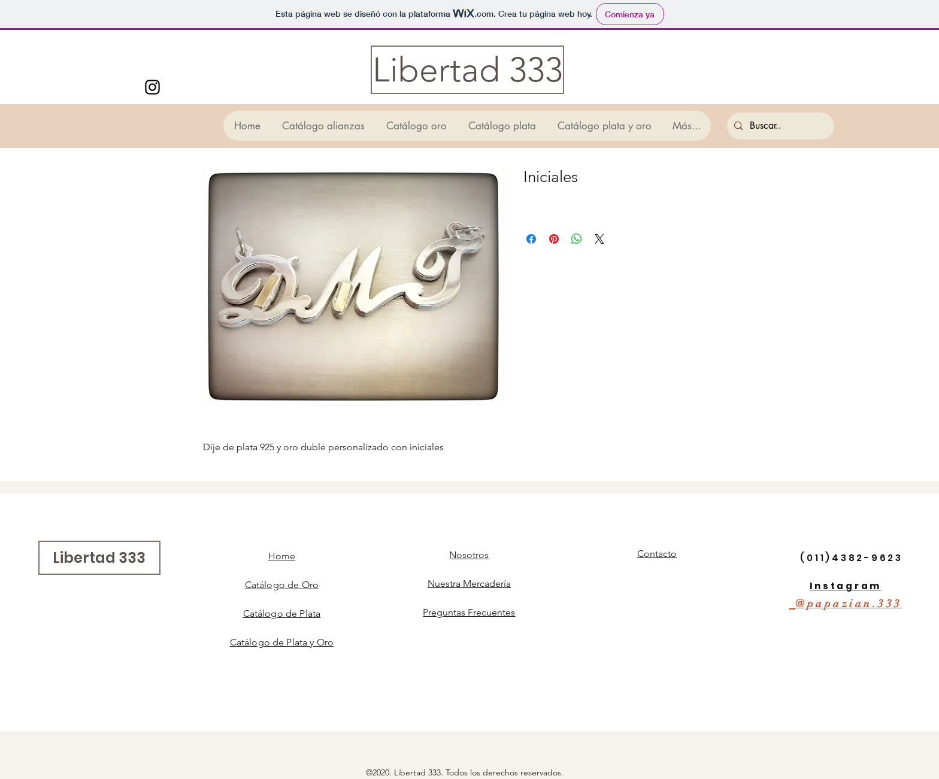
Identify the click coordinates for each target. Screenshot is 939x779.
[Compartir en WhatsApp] (577, 239)
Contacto (657, 553)
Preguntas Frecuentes (469, 612)
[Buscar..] (779, 126)
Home (282, 556)
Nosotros (469, 554)
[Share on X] (599, 239)
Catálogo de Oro (282, 584)
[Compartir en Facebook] (531, 239)
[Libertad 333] (467, 70)
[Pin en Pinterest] (554, 239)
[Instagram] (152, 87)
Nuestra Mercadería (469, 583)
